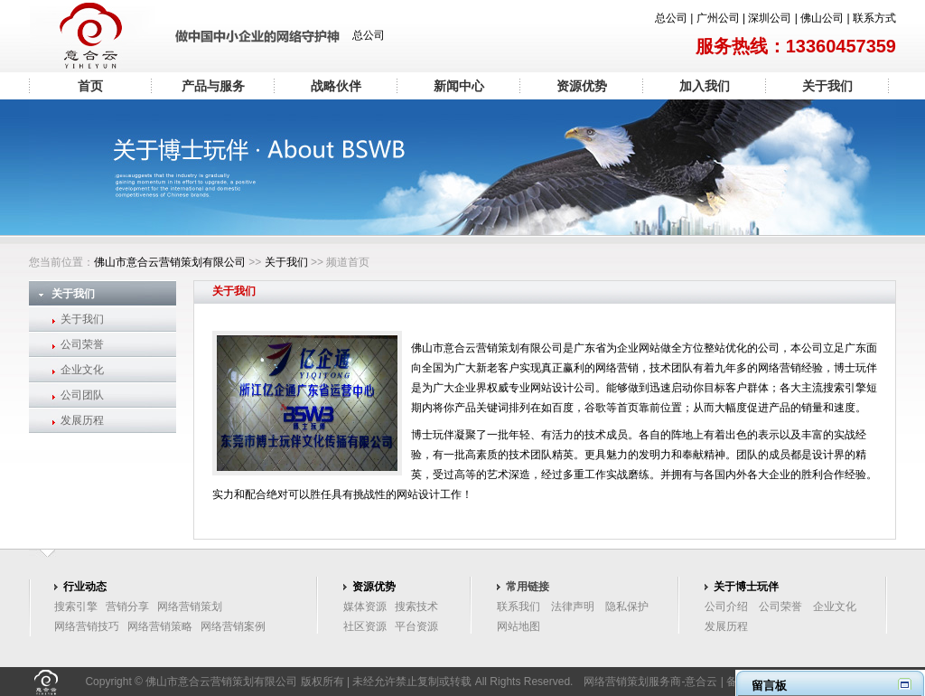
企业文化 (82, 369)
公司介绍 (726, 606)
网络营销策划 (189, 606)
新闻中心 (459, 86)
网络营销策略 (159, 626)
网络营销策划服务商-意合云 (650, 681)
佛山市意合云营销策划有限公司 (170, 262)
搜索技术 (416, 606)
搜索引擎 (76, 606)
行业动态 (85, 586)
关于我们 (827, 86)
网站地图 (518, 626)
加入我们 (704, 86)
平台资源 (416, 626)
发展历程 (82, 420)
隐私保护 (627, 606)
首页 (90, 86)
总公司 (671, 18)
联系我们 (518, 606)
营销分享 (127, 606)
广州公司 (718, 18)
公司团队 (82, 395)
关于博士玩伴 (746, 586)
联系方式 (874, 18)
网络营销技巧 (86, 626)
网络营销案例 (233, 626)
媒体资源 (365, 606)
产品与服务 (213, 86)
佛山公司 (822, 18)
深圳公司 (769, 18)
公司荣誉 (82, 344)
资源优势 (581, 86)
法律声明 (572, 606)
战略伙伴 (336, 86)
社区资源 (365, 626)
